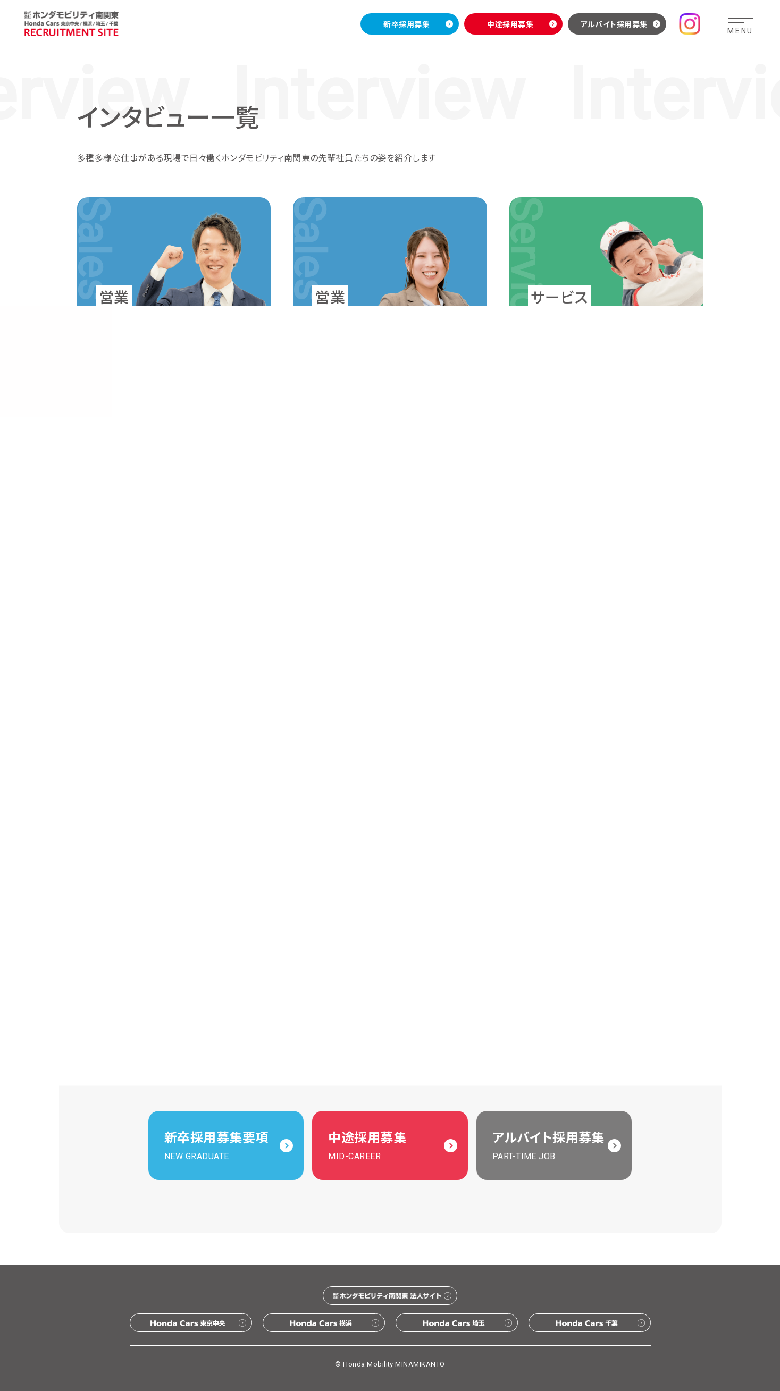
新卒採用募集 (406, 24)
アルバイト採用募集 (614, 24)
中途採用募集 (510, 24)
